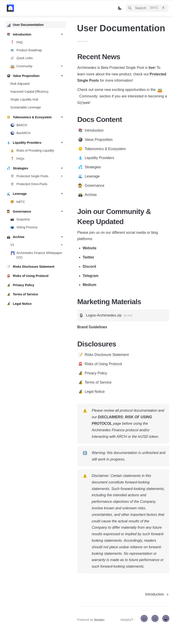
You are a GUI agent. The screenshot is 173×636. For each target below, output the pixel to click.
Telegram (90, 276)
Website (89, 248)
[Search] (147, 8)
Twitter (88, 257)
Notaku (99, 619)
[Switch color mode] (120, 8)
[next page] (157, 594)
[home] (38, 8)
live (152, 68)
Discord (89, 266)
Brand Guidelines (92, 327)
